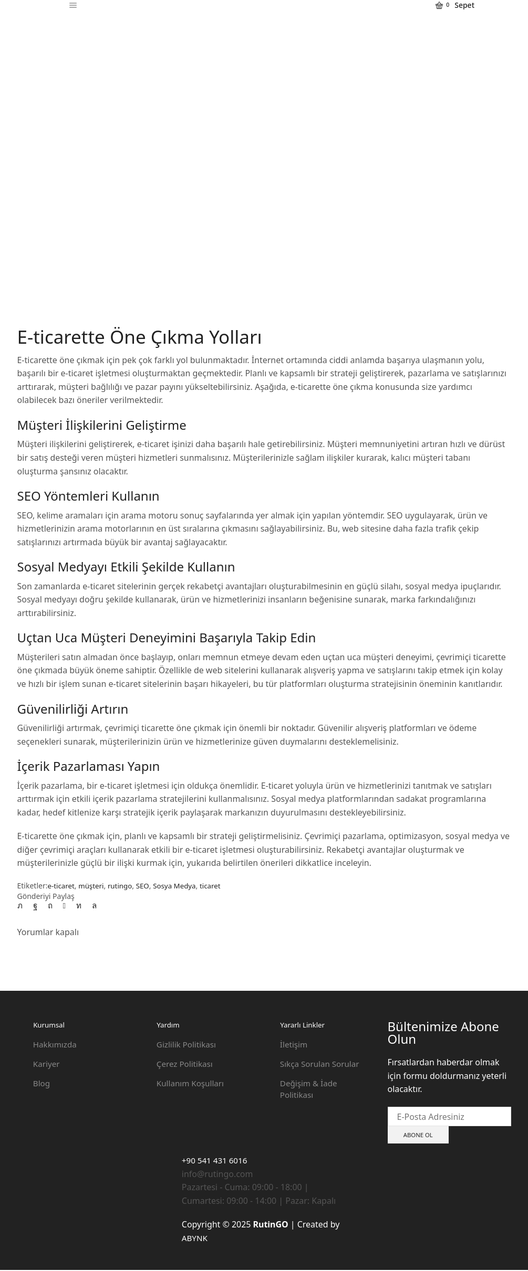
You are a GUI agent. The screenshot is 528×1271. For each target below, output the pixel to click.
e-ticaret (61, 886)
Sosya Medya (180, 886)
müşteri (93, 886)
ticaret (217, 886)
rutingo (123, 886)
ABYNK (195, 1238)
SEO (146, 886)
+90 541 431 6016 (216, 1161)
